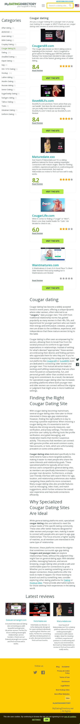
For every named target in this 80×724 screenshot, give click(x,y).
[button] (36, 720)
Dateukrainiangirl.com (16, 620)
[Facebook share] (77, 364)
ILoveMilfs (64, 361)
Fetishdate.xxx (40, 621)
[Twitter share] (77, 359)
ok (46, 719)
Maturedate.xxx (43, 157)
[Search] (70, 5)
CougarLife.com (43, 216)
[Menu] (43, 6)
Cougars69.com (43, 46)
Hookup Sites (36, 582)
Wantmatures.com (45, 265)
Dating (67, 580)
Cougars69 (52, 361)
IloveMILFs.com (43, 101)
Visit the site (52, 78)
